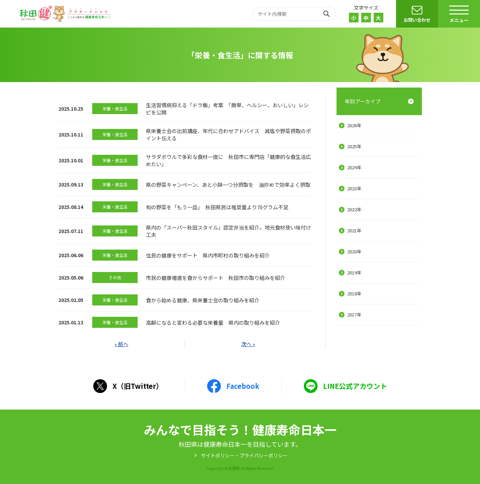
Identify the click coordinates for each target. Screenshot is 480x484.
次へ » (248, 343)
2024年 (354, 167)
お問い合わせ (417, 20)
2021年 (354, 230)
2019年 (354, 272)
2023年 (354, 188)
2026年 (354, 125)
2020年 (354, 251)
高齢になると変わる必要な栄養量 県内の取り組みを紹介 (213, 322)
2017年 (354, 314)
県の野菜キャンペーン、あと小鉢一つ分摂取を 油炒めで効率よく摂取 (228, 184)
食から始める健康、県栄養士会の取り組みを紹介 (202, 300)
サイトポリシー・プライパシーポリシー (244, 455)
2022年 (354, 209)
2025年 (354, 146)
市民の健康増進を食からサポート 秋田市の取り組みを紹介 (215, 277)
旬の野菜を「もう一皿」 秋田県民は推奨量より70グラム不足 (217, 207)
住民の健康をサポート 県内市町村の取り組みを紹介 (208, 255)
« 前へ (121, 343)
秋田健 (66, 14)
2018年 (354, 293)
